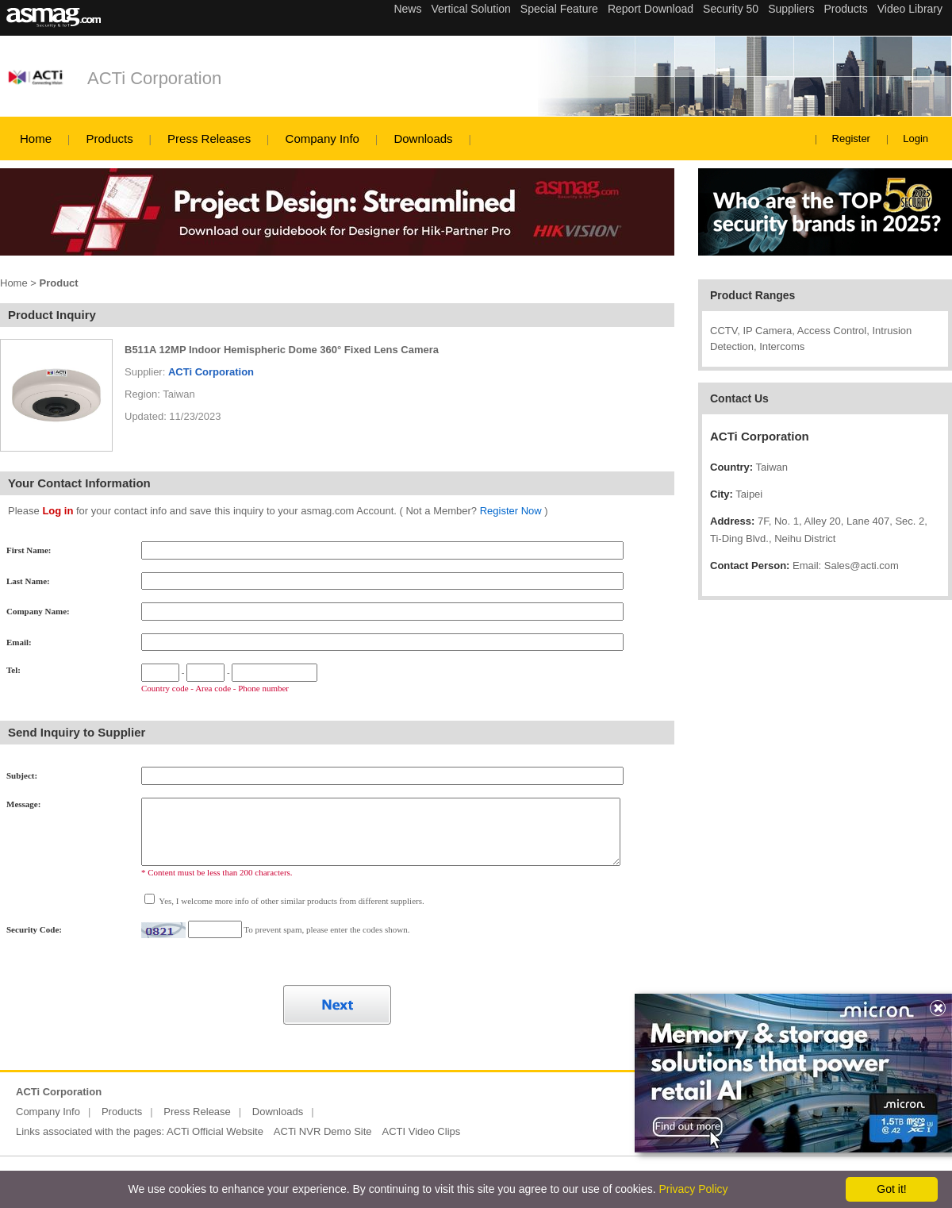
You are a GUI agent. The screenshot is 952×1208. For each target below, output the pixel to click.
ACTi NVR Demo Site (323, 1131)
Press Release (197, 1112)
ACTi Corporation (154, 78)
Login (915, 138)
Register (851, 138)
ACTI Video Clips (421, 1131)
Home (36, 138)
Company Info (322, 138)
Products (109, 138)
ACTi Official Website (215, 1131)
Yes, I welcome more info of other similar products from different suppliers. (290, 901)
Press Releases (209, 138)
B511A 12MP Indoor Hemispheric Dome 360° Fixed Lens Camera (282, 350)
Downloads (422, 138)
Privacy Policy (692, 1189)
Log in (57, 511)
